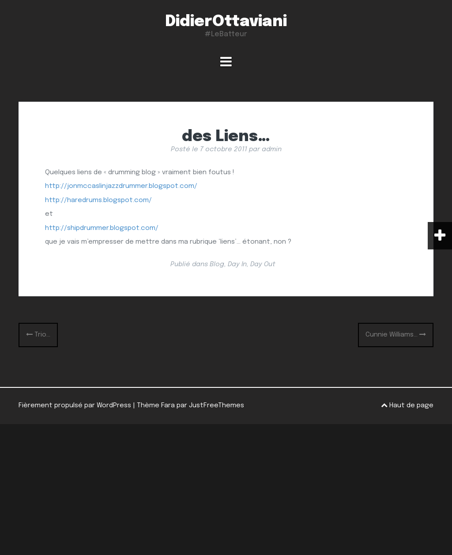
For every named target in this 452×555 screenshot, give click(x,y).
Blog (217, 264)
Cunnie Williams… (395, 334)
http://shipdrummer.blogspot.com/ (101, 228)
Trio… (38, 334)
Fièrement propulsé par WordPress (75, 405)
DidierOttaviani (226, 22)
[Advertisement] (226, 489)
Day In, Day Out (251, 264)
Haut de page (407, 405)
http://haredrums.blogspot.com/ (98, 200)
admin (272, 149)
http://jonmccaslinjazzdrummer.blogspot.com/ (121, 186)
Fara (168, 405)
